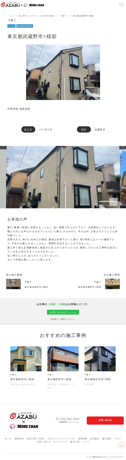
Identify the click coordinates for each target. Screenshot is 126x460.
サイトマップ (60, 441)
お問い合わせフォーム (63, 312)
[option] (63, 177)
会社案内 (94, 438)
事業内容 (19, 438)
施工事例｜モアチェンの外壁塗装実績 (37, 15)
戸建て (64, 15)
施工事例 (106, 438)
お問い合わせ (44, 441)
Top (11, 15)
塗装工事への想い (36, 438)
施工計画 (74, 441)
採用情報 (82, 438)
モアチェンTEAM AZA (61, 438)
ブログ (117, 438)
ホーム (8, 438)
